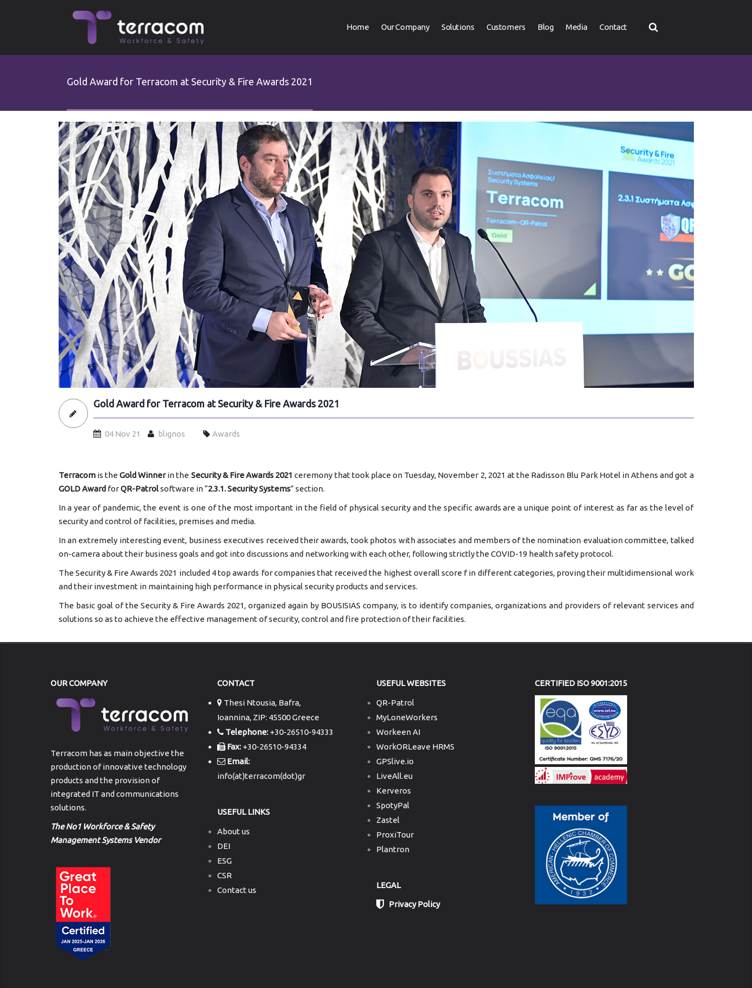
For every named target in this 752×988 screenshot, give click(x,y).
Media (576, 27)
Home (357, 27)
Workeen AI (398, 732)
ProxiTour (395, 834)
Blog (545, 27)
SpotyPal (392, 805)
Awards (226, 433)
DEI (223, 846)
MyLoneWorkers (407, 717)
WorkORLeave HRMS (415, 746)
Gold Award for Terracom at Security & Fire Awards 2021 (216, 404)
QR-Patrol (395, 702)
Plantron (392, 849)
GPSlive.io (395, 761)
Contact (613, 27)
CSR (224, 875)
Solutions (457, 27)
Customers (505, 27)
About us (233, 831)
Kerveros (393, 790)
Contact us (236, 890)
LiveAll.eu (394, 776)
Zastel (388, 820)
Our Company (405, 27)
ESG (224, 860)
